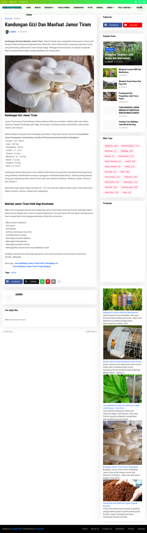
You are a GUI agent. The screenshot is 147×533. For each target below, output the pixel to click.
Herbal (17, 18)
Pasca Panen (112, 177)
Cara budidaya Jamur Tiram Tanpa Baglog (31, 266)
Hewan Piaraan (112, 167)
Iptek (124, 172)
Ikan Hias (110, 172)
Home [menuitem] (28, 7)
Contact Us (23, 2)
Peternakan (130, 182)
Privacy (131, 529)
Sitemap (141, 529)
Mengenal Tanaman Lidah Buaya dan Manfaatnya (119, 56)
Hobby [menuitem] (110, 7)
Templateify (16, 529)
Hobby (130, 167)
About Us (12, 2)
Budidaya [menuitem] (49, 7)
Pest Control (112, 182)
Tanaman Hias (129, 187)
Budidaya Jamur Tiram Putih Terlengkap (120, 467)
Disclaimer (119, 529)
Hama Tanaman (113, 161)
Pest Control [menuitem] (124, 7)
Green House (126, 156)
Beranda (8, 18)
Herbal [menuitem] (99, 7)
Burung (109, 156)
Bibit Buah (110, 151)
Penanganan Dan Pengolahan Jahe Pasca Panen (128, 96)
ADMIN (18, 294)
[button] (141, 7)
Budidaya (127, 151)
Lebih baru (8, 331)
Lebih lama (90, 331)
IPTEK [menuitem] (90, 7)
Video (127, 192)
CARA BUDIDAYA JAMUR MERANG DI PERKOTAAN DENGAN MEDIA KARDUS (129, 110)
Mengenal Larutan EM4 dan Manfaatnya (130, 70)
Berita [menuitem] (38, 7)
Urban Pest (111, 192)
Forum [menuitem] (29, 15)
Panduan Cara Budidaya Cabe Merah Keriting (128, 123)
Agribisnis (111, 146)
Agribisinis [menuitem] (79, 7)
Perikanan (130, 177)
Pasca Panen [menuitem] (64, 7)
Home (4, 2)
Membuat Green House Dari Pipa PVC (130, 82)
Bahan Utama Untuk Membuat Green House (122, 362)
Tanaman (111, 187)
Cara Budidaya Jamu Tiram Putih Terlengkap (35, 263)
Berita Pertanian (130, 146)
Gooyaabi (39, 529)
